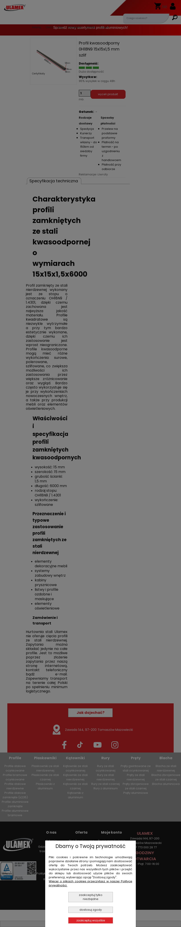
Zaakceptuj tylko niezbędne (90, 897)
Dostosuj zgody (90, 910)
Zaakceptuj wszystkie (90, 920)
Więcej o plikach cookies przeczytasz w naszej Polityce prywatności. (90, 883)
